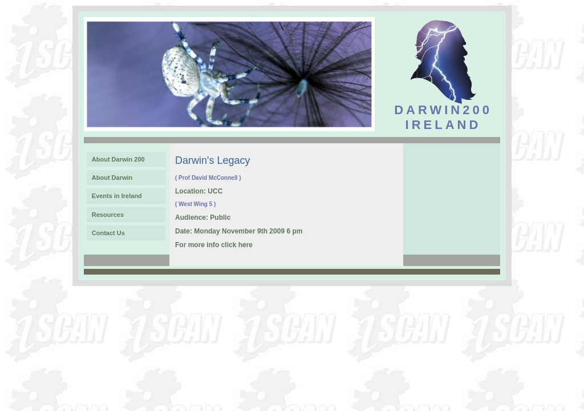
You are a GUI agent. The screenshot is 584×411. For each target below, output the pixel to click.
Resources (108, 214)
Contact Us (108, 232)
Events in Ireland (117, 195)
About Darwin (112, 177)
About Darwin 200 (118, 159)
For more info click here (214, 245)
